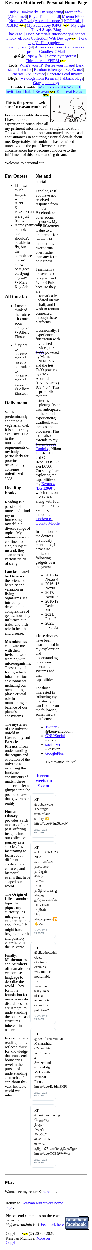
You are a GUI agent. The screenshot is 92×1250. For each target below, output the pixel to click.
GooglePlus (54, 753)
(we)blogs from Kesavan (39, 78)
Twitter (51, 727)
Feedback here (52, 1224)
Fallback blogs (71, 78)
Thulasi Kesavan (39, 91)
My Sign (78, 25)
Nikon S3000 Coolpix (46, 446)
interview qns (62, 34)
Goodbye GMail (52, 51)
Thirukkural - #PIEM (46, 61)
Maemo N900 (72, 16)
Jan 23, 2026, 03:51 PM (40, 1094)
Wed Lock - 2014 (52, 87)
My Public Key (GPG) (48, 25)
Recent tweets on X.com (43, 780)
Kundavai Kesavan (64, 92)
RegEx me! (74, 69)
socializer (52, 744)
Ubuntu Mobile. (48, 523)
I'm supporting (51, 12)
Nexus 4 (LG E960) (45, 486)
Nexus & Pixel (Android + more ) (35, 21)
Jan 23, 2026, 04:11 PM (40, 831)
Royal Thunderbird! (44, 16)
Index (14, 12)
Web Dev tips (63, 38)
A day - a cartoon (48, 47)
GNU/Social (55, 736)
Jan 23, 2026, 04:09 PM (40, 931)
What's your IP (31, 65)
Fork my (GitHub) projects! (57, 40)
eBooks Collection (32, 38)
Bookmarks (29, 12)
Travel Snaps (41, 30)
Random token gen (49, 69)
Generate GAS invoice (27, 74)
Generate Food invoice (65, 74)
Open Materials (38, 34)
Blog (57, 30)
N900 (40, 352)
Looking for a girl (19, 47)
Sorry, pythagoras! (62, 56)
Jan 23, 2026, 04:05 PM (40, 1017)
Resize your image (59, 65)
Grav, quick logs (46, 83)
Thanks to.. (15, 34)
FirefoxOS (44, 519)
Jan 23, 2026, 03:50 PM (40, 1161)
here (46, 1192)
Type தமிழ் (35, 56)
